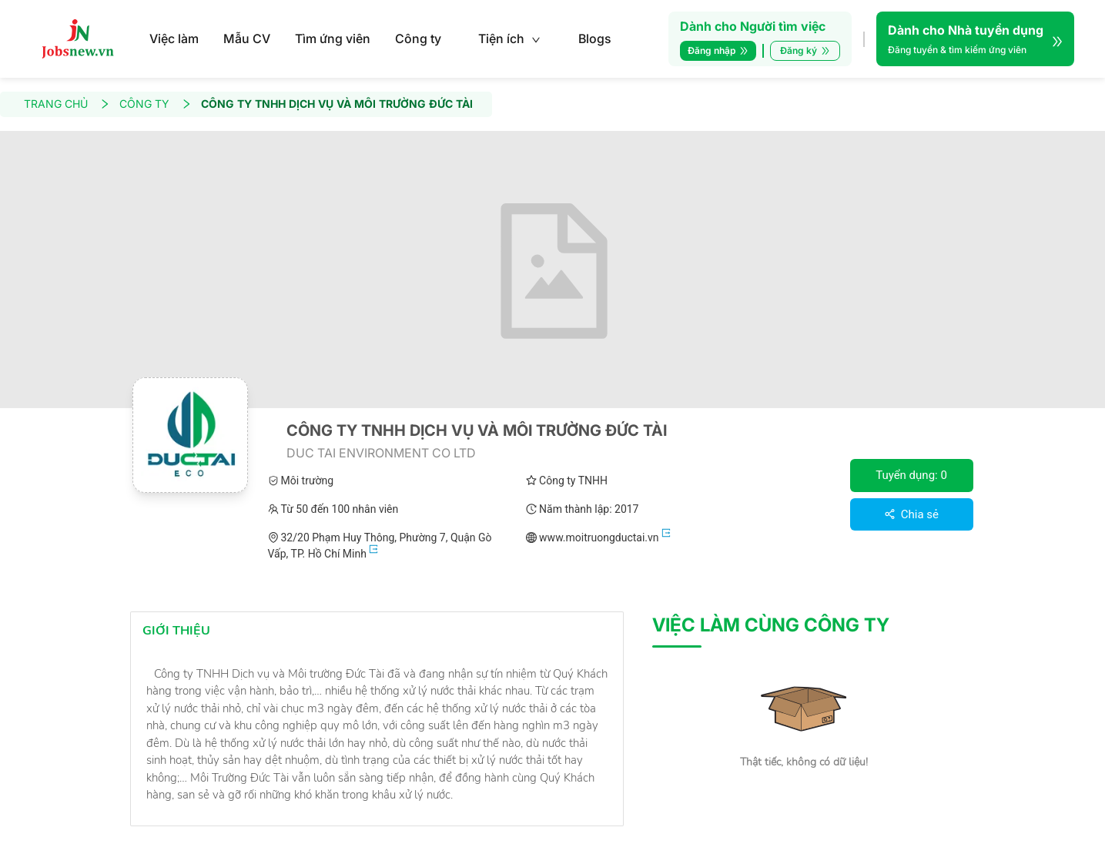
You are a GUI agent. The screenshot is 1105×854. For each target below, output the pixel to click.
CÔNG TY (155, 104)
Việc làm (174, 38)
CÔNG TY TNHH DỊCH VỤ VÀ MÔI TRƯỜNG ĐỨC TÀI (337, 104)
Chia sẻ (911, 514)
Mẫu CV (246, 38)
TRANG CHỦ (67, 104)
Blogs (594, 38)
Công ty (418, 38)
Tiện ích (509, 38)
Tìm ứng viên (332, 38)
